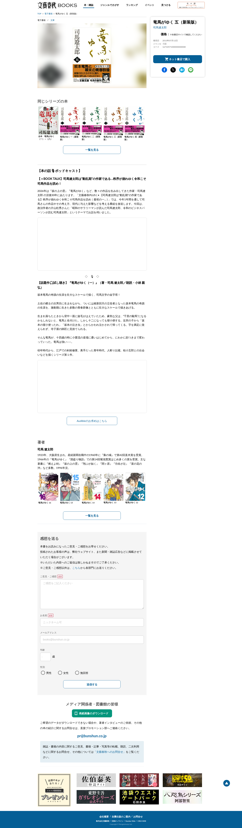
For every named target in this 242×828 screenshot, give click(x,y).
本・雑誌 (88, 5)
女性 (66, 672)
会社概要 (104, 816)
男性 (49, 672)
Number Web (130, 821)
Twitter (173, 70)
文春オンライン (117, 821)
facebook (164, 70)
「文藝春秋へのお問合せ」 (110, 751)
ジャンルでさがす (109, 5)
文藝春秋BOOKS (57, 5)
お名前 (43, 615)
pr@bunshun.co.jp (92, 736)
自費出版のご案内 (121, 816)
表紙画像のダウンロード (93, 713)
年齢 (42, 649)
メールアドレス (48, 632)
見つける (166, 5)
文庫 (53, 20)
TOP (39, 13)
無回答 (84, 672)
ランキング (132, 5)
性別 (42, 667)
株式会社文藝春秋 (102, 821)
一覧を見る (92, 149)
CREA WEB (142, 821)
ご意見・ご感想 (48, 576)
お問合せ (138, 816)
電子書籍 (48, 13)
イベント (149, 5)
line (190, 70)
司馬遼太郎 (160, 27)
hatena (182, 70)
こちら (76, 567)
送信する (92, 684)
